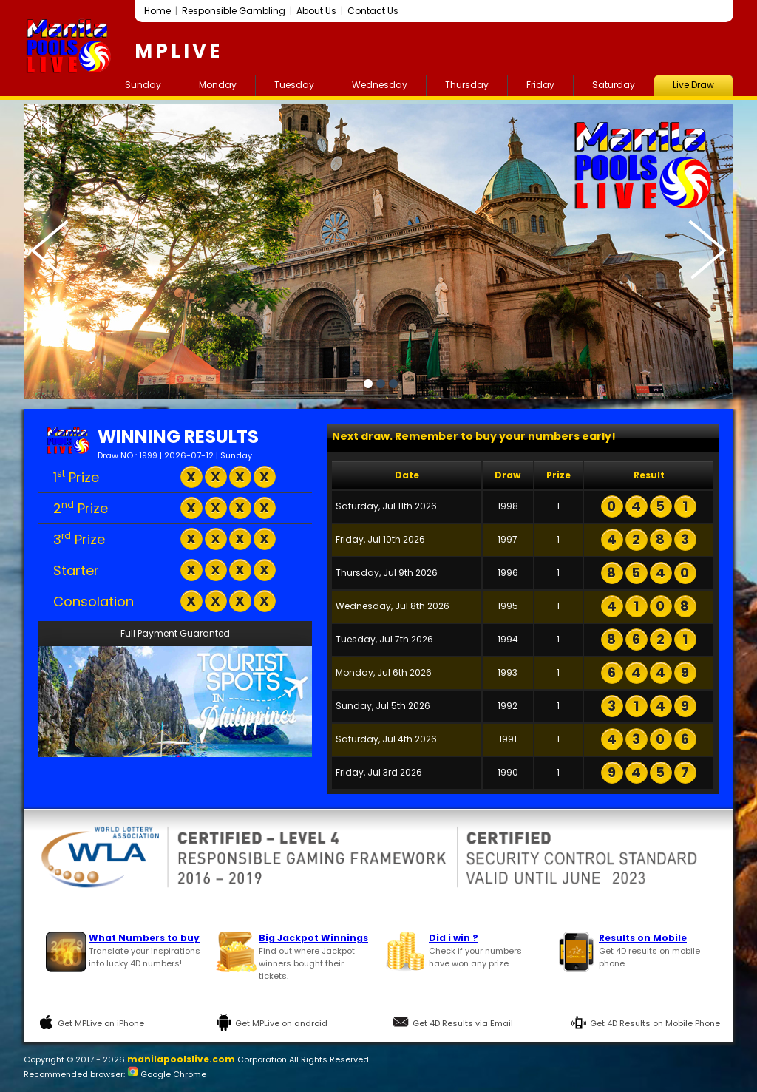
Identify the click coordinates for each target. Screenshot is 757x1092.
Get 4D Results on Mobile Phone (655, 1023)
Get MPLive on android (281, 1023)
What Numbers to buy (144, 938)
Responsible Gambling (233, 10)
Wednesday (379, 84)
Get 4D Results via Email (463, 1023)
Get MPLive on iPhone (101, 1023)
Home (157, 10)
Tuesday (294, 84)
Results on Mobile (643, 938)
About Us (316, 10)
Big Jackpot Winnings (313, 938)
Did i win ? (453, 938)
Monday (218, 84)
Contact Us (372, 10)
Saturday (613, 84)
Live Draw (693, 84)
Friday (540, 84)
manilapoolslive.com (181, 1059)
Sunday (143, 84)
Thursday (467, 84)
